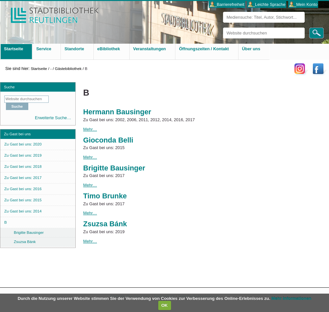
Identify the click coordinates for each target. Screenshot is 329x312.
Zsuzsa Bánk (105, 224)
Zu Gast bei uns (17, 134)
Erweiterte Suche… (53, 117)
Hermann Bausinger (117, 112)
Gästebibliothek (68, 68)
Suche (9, 87)
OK (164, 305)
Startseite (39, 68)
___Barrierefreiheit (227, 4)
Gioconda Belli (108, 140)
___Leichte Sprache (267, 4)
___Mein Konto (303, 4)
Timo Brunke (105, 196)
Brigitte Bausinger (114, 168)
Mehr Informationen (291, 298)
